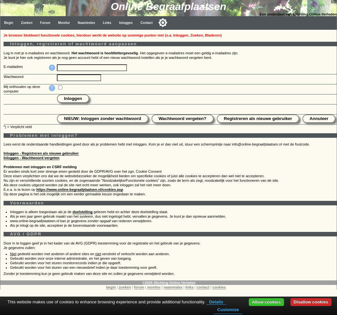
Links (107, 23)
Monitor (64, 23)
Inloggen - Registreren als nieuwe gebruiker (41, 153)
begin (111, 287)
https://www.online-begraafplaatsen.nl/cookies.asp (79, 189)
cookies (219, 287)
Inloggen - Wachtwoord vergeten (31, 158)
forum (139, 287)
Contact (147, 23)
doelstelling (82, 212)
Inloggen (126, 23)
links (189, 287)
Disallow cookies (311, 301)
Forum (45, 23)
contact (202, 287)
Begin (8, 23)
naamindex (172, 287)
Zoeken (26, 23)
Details (216, 301)
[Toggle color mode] (162, 22)
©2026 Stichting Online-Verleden (168, 283)
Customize (228, 309)
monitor (154, 287)
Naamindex (86, 23)
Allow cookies (266, 301)
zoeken (125, 287)
